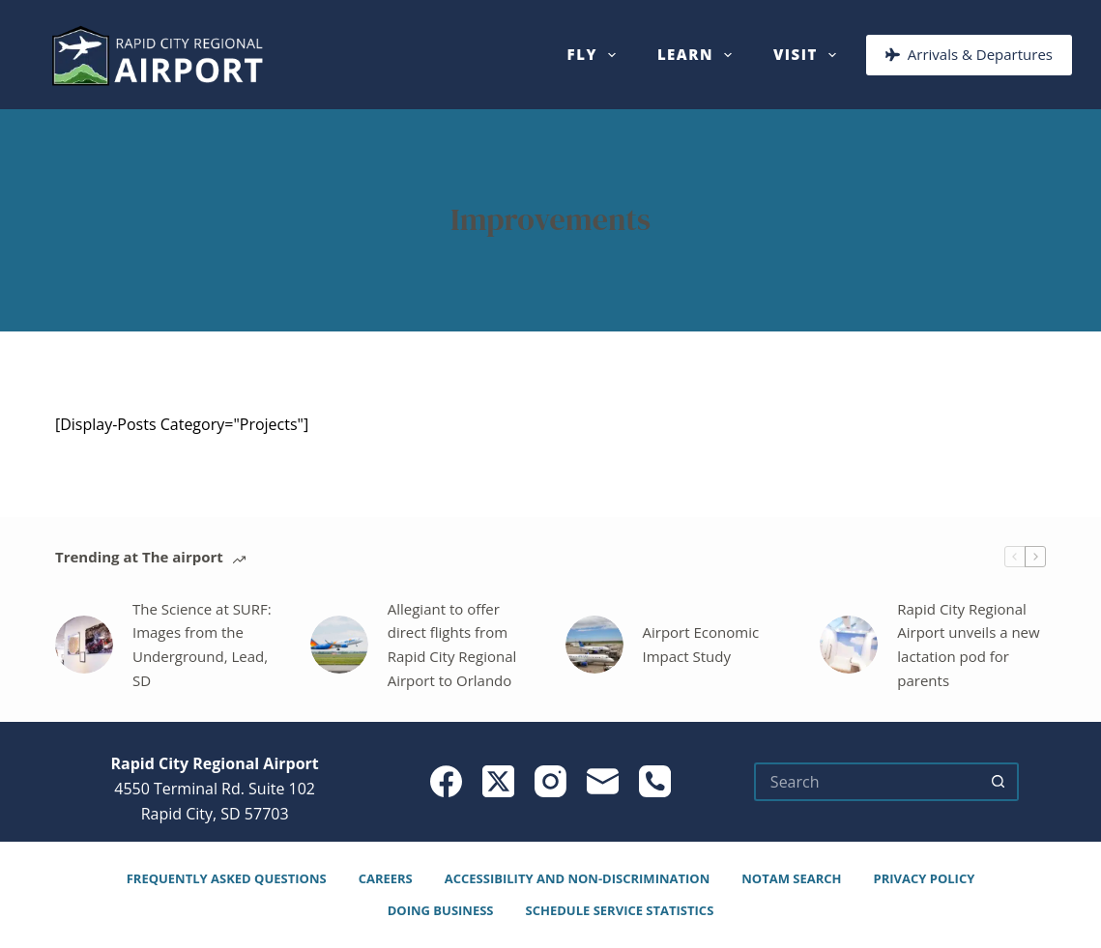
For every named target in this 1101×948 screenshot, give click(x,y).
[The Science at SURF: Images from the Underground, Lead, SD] (84, 645)
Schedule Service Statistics (620, 911)
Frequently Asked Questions (227, 879)
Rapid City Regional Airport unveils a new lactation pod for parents (968, 644)
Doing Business (441, 911)
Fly (595, 55)
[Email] (603, 781)
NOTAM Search (791, 879)
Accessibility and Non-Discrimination (577, 879)
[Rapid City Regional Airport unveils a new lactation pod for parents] (849, 645)
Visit (808, 55)
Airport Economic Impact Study (701, 644)
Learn (698, 55)
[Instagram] (550, 781)
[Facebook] (446, 781)
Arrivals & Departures (969, 54)
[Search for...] (867, 781)
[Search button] (999, 781)
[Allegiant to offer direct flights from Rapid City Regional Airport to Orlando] (339, 645)
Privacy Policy (924, 879)
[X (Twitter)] (498, 781)
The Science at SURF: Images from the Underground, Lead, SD (202, 644)
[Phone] (655, 781)
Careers (386, 879)
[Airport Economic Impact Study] (594, 645)
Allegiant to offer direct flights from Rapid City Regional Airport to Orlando (452, 644)
